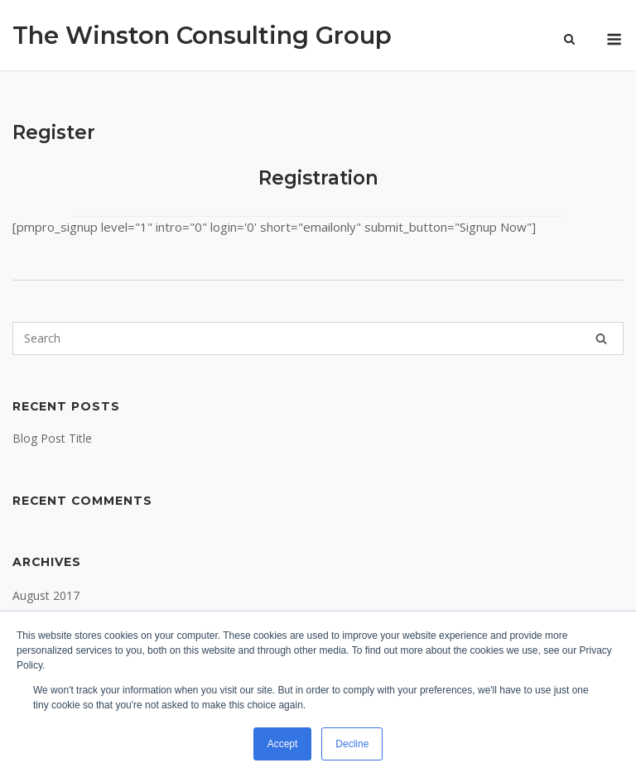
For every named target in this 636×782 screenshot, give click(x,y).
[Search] (601, 338)
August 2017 (46, 595)
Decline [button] (352, 744)
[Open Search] (569, 40)
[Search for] (318, 338)
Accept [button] (282, 744)
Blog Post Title (52, 438)
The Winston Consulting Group (202, 35)
